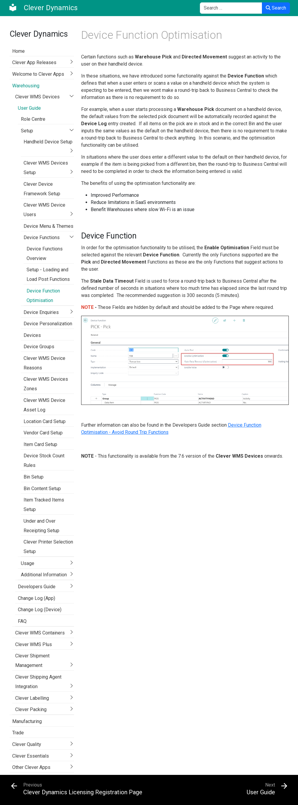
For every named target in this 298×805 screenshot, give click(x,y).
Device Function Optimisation (43, 295)
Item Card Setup (40, 444)
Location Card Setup (45, 421)
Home (18, 51)
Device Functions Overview (45, 253)
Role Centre (33, 119)
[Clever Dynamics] (43, 8)
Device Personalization (48, 323)
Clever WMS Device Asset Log (44, 405)
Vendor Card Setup (43, 433)
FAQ (22, 621)
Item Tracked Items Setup (44, 504)
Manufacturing (27, 721)
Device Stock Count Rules (44, 460)
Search (276, 8)
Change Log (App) (36, 598)
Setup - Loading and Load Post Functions (48, 274)
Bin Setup (34, 477)
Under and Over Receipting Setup (41, 525)
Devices (32, 335)
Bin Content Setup (42, 488)
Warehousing (25, 86)
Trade (18, 733)
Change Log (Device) (39, 609)
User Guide (29, 108)
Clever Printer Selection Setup (48, 546)
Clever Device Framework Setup (42, 188)
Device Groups (39, 346)
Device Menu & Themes (48, 226)
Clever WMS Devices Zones (46, 383)
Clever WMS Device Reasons (44, 363)
